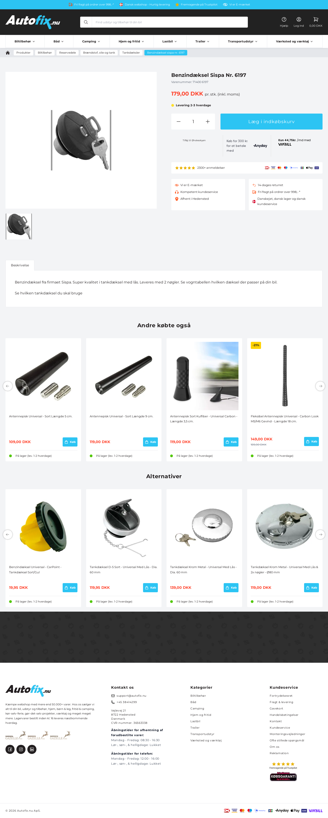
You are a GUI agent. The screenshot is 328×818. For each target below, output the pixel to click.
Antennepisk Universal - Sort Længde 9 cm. (121, 416)
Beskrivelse (20, 265)
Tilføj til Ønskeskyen (194, 140)
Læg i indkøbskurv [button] (271, 121)
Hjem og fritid (200, 715)
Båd (193, 702)
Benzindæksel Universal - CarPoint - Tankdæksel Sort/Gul (35, 569)
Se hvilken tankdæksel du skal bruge (48, 293)
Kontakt (276, 721)
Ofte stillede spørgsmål (287, 740)
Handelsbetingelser (284, 715)
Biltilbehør (198, 695)
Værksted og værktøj (206, 740)
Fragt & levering (281, 702)
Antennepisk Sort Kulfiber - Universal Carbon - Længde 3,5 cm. (203, 419)
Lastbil (195, 721)
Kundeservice (280, 727)
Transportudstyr (202, 734)
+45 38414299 (127, 702)
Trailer (195, 727)
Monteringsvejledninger (287, 734)
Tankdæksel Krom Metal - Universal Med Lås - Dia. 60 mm (203, 569)
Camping (197, 708)
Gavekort (276, 708)
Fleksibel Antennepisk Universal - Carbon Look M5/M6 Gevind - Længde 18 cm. (285, 419)
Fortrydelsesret (281, 695)
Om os (274, 746)
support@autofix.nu (131, 695)
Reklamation (279, 753)
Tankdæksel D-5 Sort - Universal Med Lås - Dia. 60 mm (123, 569)
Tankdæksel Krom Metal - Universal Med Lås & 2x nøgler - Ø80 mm (284, 569)
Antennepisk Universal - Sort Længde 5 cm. (40, 416)
